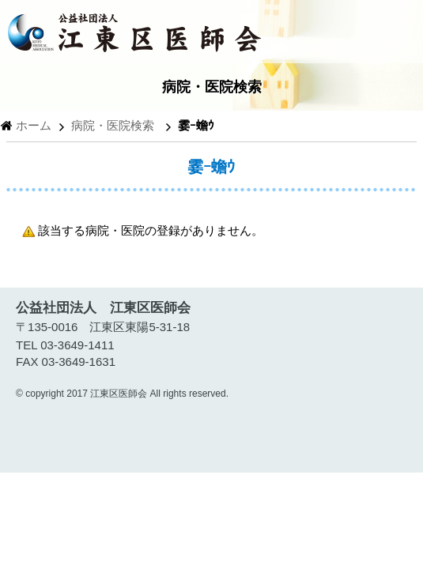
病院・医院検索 (112, 125)
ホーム (33, 125)
